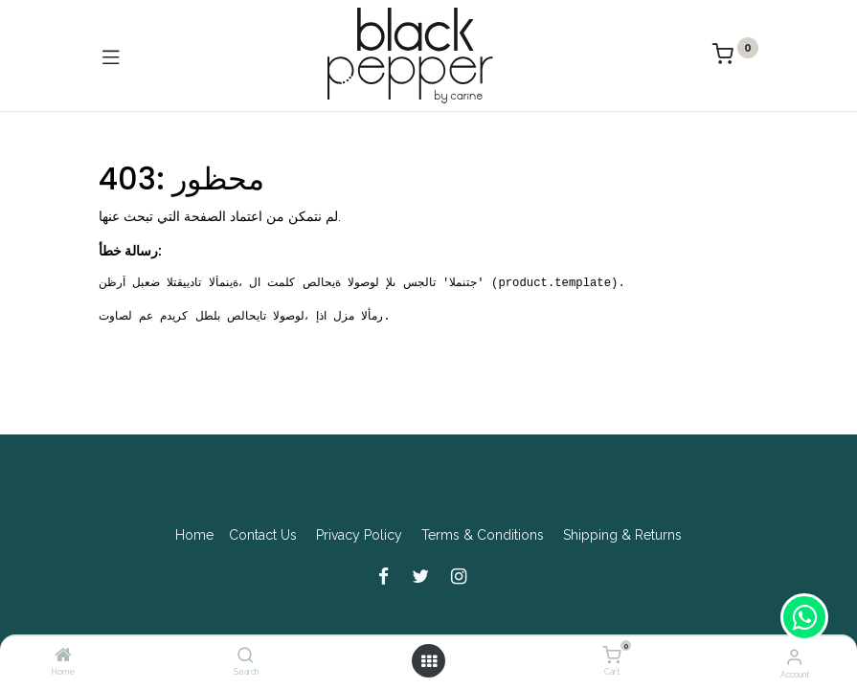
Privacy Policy (359, 535)
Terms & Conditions (482, 535)
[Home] (63, 656)
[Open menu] (429, 661)
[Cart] (611, 655)
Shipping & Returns (622, 535)
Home (194, 535)
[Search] (246, 656)
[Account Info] (794, 656)
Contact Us (263, 535)
